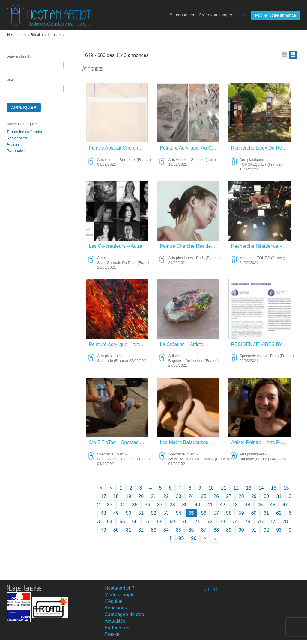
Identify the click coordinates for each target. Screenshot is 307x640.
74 (235, 521)
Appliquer (24, 107)
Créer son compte (215, 15)
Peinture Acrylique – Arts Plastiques (119, 344)
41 (210, 504)
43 (235, 504)
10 (211, 487)
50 (128, 513)
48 (103, 513)
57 (216, 513)
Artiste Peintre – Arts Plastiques (261, 442)
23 (178, 496)
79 (103, 529)
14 (261, 487)
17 (103, 496)
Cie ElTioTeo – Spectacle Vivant (119, 442)
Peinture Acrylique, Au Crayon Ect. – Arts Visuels (190, 147)
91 (254, 529)
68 (159, 521)
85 (178, 529)
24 (191, 496)
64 (109, 521)
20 (141, 496)
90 (241, 529)
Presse (112, 634)
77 (272, 521)
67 (147, 521)
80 (116, 529)
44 (247, 504)
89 (228, 529)
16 (286, 487)
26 (216, 496)
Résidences (17, 138)
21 (153, 496)
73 (222, 521)
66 (135, 521)
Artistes (13, 144)
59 (241, 513)
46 (272, 504)
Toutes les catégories (25, 131)
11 (223, 487)
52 (153, 513)
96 (193, 538)
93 (279, 529)
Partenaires (16, 150)
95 (181, 538)
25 (203, 496)
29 (254, 496)
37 (159, 504)
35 (135, 504)
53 (166, 513)
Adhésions (116, 607)
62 (279, 513)
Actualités (115, 621)
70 (185, 521)
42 (222, 504)
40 (197, 504)
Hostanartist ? (119, 588)
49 (116, 513)
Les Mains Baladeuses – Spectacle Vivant (190, 442)
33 (109, 504)
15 (273, 487)
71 (197, 521)
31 (279, 496)
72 (210, 521)
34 (122, 504)
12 (236, 487)
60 (254, 513)
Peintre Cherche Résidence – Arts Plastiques (190, 246)
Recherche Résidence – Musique (261, 246)
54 (178, 513)
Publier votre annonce (275, 15)
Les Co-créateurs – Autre (115, 246)
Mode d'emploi (120, 594)
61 (266, 513)
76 (260, 521)
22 (166, 496)
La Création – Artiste (181, 344)
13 (248, 487)
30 (266, 496)
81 (128, 529)
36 (147, 504)
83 (153, 529)
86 (191, 529)
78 (285, 521)
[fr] (214, 588)
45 (260, 504)
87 (203, 529)
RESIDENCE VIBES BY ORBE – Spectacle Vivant (261, 344)
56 (203, 513)
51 (141, 513)
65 (122, 521)
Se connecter (182, 15)
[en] (242, 14)
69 (172, 521)
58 (228, 513)
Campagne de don (124, 614)
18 (116, 496)
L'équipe (114, 601)
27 (228, 496)
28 (241, 496)
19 (128, 496)
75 (247, 521)
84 (166, 529)
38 (172, 504)
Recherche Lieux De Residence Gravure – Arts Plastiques (261, 147)
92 (266, 529)
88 (216, 529)
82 (141, 529)
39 (185, 504)
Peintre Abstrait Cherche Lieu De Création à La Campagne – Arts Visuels (119, 147)
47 (285, 504)
